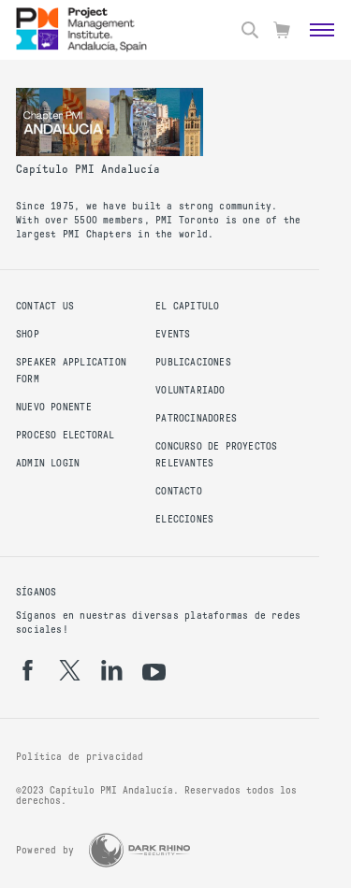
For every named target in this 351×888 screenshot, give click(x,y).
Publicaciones (193, 362)
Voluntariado (190, 390)
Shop (27, 334)
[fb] (27, 670)
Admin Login (48, 463)
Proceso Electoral (65, 435)
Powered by (45, 850)
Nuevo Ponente (54, 407)
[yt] (154, 672)
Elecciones (184, 519)
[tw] (69, 670)
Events (172, 334)
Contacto (178, 491)
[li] (112, 670)
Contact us (45, 306)
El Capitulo (187, 306)
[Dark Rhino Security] (139, 850)
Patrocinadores (196, 418)
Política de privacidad (80, 757)
